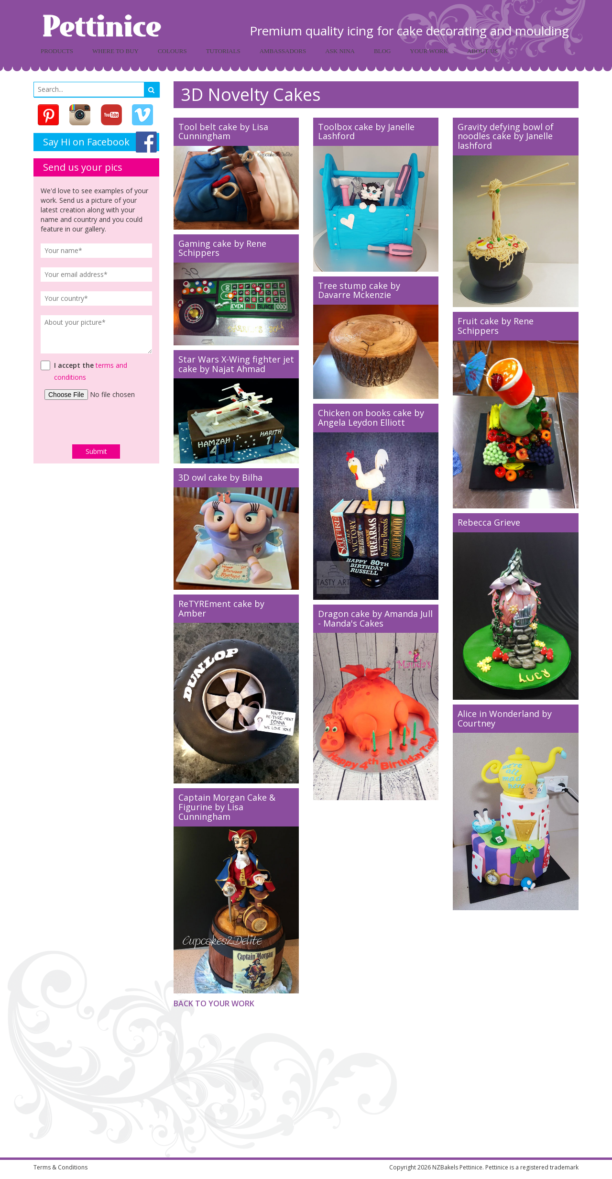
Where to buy (115, 51)
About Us (482, 51)
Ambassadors (283, 51)
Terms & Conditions (60, 1167)
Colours (172, 51)
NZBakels (445, 1167)
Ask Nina (340, 51)
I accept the (74, 365)
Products (57, 51)
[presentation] (97, 421)
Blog (382, 51)
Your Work (429, 51)
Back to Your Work (214, 1003)
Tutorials (223, 51)
